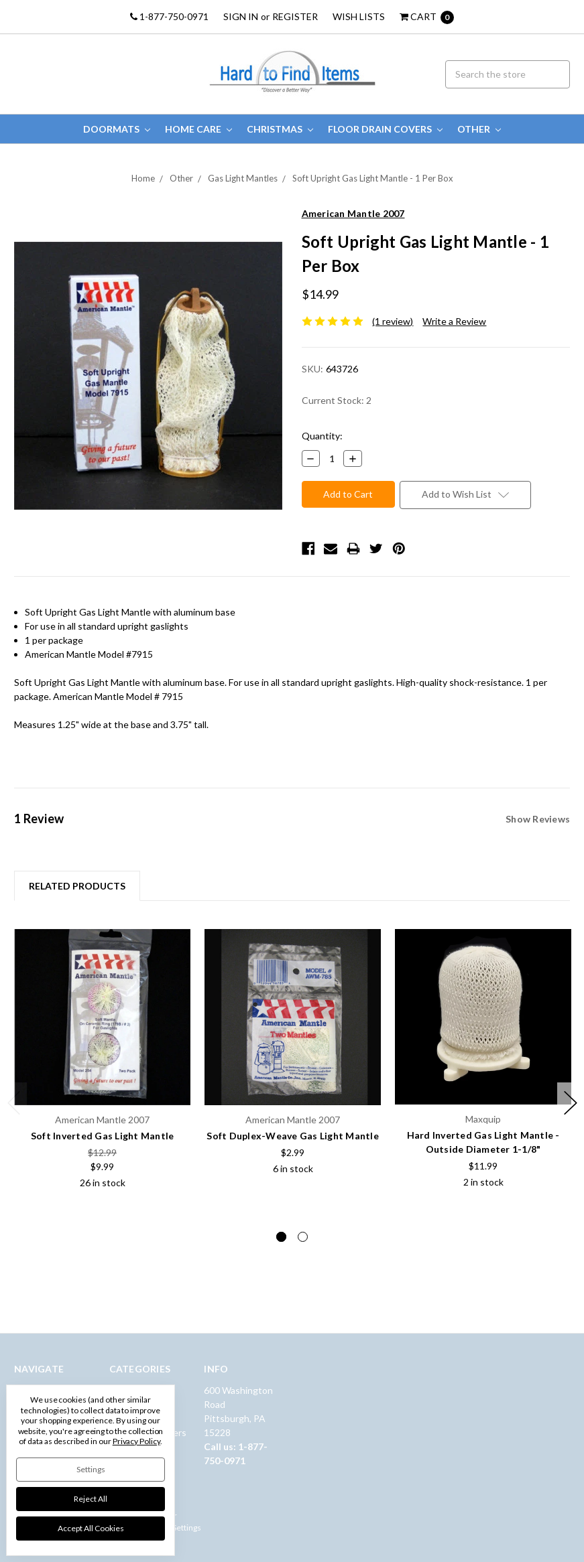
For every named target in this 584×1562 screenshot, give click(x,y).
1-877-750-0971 (169, 16)
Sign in (240, 16)
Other (479, 129)
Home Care (198, 129)
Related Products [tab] (77, 886)
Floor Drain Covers (385, 129)
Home (143, 178)
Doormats (116, 129)
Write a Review (454, 321)
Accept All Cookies (91, 1528)
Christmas (280, 129)
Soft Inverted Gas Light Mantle (102, 1135)
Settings (90, 1469)
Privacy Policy (136, 1441)
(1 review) (392, 321)
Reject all (90, 1499)
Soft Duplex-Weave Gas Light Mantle (293, 1135)
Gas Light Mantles (243, 178)
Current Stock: (336, 400)
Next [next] (570, 1102)
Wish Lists (359, 16)
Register (295, 16)
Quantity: (322, 435)
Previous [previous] (14, 1102)
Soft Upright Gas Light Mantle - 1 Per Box (372, 178)
